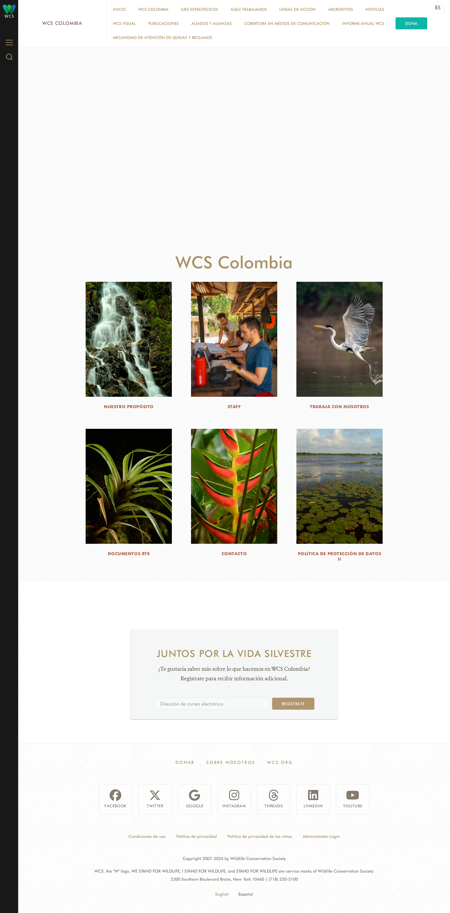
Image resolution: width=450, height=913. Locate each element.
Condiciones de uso (147, 836)
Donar (185, 762)
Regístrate (293, 703)
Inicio (119, 9)
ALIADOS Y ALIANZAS (211, 23)
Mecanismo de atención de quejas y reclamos (162, 37)
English (222, 894)
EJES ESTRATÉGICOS (199, 9)
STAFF (234, 406)
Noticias (375, 9)
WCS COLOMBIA (153, 9)
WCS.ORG (280, 762)
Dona (411, 23)
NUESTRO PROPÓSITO (129, 406)
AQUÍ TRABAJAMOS (249, 9)
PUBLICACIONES (163, 23)
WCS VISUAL (124, 23)
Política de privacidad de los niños (260, 836)
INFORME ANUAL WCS (363, 23)
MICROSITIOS (340, 9)
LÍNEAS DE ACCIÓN (297, 9)
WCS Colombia (62, 23)
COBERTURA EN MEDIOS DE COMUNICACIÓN (287, 23)
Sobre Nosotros (230, 762)
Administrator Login (321, 836)
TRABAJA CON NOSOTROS (339, 406)
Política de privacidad (196, 836)
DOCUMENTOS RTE (129, 553)
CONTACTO (234, 553)
